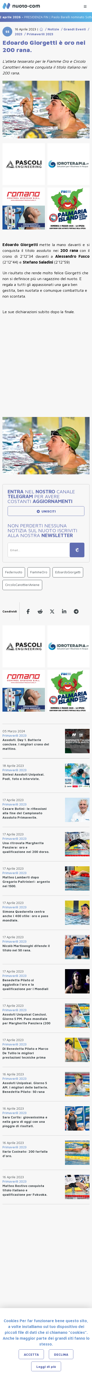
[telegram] (76, 611)
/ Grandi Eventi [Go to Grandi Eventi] (72, 29)
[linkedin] (64, 611)
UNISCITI (45, 511)
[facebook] (28, 611)
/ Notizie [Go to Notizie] (51, 29)
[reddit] (40, 611)
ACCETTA (31, 1354)
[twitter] (52, 611)
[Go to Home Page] (41, 29)
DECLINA (61, 1354)
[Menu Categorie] (85, 5)
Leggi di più (46, 1367)
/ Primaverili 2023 (37, 34)
